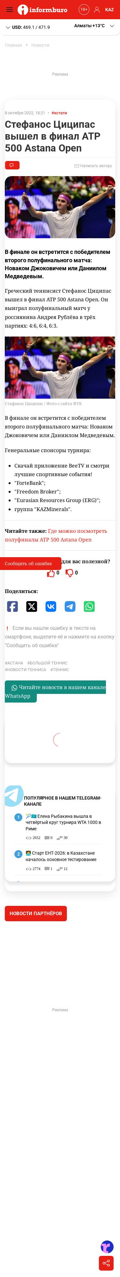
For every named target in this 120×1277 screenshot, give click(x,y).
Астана (15, 663)
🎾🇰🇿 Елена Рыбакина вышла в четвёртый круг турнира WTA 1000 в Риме (63, 822)
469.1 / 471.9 (27, 27)
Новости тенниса (26, 669)
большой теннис (48, 663)
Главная (13, 45)
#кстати (59, 112)
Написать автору (93, 165)
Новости (40, 45)
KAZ (109, 9)
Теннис (61, 669)
